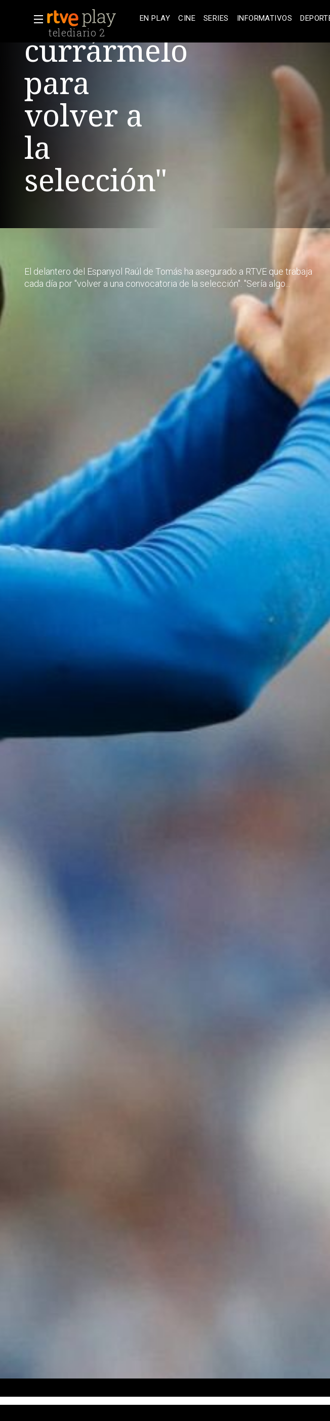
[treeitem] (155, 18)
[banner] (91, 18)
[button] (35, 19)
